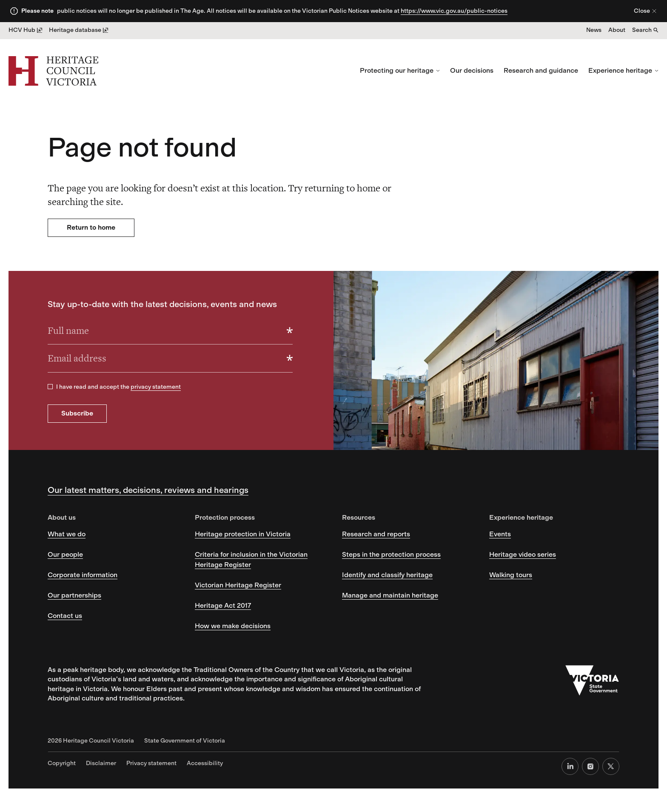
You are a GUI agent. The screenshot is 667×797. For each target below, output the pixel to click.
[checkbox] (50, 386)
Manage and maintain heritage (390, 595)
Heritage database (78, 30)
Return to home (91, 227)
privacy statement (156, 386)
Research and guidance (541, 70)
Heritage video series (522, 554)
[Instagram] (590, 766)
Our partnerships (74, 595)
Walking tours (510, 575)
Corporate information (82, 575)
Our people (65, 554)
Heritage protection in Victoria (243, 534)
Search (645, 30)
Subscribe (77, 413)
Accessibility (205, 763)
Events (500, 534)
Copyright (62, 763)
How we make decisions (233, 626)
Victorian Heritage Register (238, 585)
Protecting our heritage (400, 70)
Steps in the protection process (391, 554)
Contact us (65, 616)
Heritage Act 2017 (223, 605)
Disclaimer (101, 763)
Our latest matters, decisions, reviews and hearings (148, 490)
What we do (67, 534)
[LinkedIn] (570, 766)
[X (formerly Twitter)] (610, 766)
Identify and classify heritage (387, 575)
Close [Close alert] (645, 10)
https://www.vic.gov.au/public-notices (454, 10)
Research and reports (376, 534)
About (616, 30)
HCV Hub (25, 30)
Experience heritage (623, 70)
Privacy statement (151, 763)
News (593, 30)
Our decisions (471, 70)
